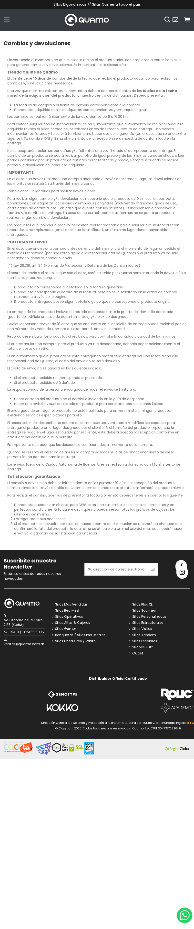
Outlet (137, 653)
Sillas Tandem (144, 635)
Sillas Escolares (144, 641)
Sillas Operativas (69, 616)
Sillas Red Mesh (68, 610)
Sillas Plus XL (142, 604)
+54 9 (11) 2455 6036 (26, 632)
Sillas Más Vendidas (71, 604)
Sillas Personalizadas (149, 616)
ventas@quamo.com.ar (24, 644)
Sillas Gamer (65, 628)
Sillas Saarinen (144, 610)
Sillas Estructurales (147, 622)
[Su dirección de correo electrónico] (116, 569)
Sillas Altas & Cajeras (72, 622)
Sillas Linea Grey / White (75, 641)
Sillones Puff (142, 647)
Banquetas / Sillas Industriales (80, 635)
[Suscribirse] (153, 569)
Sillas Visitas (142, 628)
